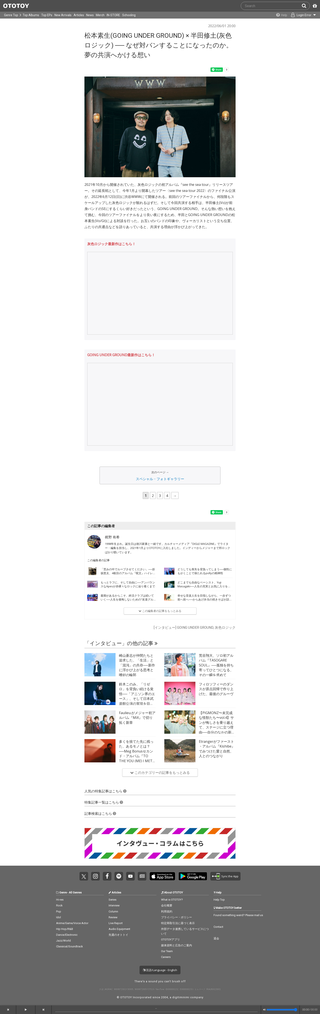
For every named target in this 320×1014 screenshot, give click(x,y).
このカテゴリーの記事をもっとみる (160, 772)
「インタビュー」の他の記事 (121, 643)
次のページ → (160, 472)
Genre (63, 892)
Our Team (167, 951)
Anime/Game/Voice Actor (72, 923)
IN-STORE (113, 15)
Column (113, 911)
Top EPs (46, 15)
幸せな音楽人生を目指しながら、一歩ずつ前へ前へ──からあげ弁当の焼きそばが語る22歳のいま (204, 599)
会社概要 (166, 905)
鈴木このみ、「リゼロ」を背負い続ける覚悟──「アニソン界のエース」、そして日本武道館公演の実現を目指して (137, 696)
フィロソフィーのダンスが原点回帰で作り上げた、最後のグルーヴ (216, 689)
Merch (100, 15)
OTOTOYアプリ (170, 939)
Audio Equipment (119, 929)
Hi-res (59, 899)
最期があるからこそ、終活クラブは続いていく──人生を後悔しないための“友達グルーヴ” (127, 599)
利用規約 (166, 911)
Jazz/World (63, 940)
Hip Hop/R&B (64, 929)
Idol (58, 917)
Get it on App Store (162, 876)
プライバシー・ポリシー (176, 917)
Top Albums (31, 15)
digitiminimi (180, 997)
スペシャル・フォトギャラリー (160, 478)
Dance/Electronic (67, 934)
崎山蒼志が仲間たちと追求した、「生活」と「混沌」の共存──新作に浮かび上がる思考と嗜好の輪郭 (137, 665)
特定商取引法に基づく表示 (178, 923)
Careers (166, 957)
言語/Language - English (160, 970)
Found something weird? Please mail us (238, 915)
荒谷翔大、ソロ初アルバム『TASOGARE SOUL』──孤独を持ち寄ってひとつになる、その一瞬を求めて (216, 665)
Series (112, 899)
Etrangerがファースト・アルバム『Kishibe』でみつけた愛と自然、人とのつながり (217, 748)
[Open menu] (302, 15)
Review (113, 917)
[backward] (8, 1009)
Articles (79, 15)
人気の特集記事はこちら (105, 791)
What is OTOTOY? (172, 899)
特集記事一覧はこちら (103, 802)
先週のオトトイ (118, 934)
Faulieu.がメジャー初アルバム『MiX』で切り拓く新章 (137, 717)
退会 (216, 938)
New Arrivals (62, 15)
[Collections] (279, 15)
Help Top (219, 899)
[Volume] (281, 1009)
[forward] (43, 1009)
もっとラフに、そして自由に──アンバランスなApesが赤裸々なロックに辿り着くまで (128, 584)
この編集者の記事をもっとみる (160, 611)
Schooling (129, 15)
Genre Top (11, 15)
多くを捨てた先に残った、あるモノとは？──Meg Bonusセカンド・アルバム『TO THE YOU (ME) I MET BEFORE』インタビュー (136, 756)
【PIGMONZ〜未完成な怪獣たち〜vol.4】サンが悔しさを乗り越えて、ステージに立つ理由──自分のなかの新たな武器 (217, 724)
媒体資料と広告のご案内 (176, 945)
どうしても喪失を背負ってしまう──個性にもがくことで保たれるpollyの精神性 (204, 571)
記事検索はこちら (100, 814)
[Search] (306, 6)
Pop (58, 911)
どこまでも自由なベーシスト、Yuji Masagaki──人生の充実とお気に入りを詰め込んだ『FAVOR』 (204, 586)
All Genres (75, 892)
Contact (218, 926)
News (90, 15)
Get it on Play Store (192, 876)
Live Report (116, 923)
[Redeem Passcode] (314, 5)
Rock (59, 905)
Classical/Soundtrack (69, 946)
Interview (114, 905)
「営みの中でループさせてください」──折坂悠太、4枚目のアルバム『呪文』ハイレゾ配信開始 (128, 573)
